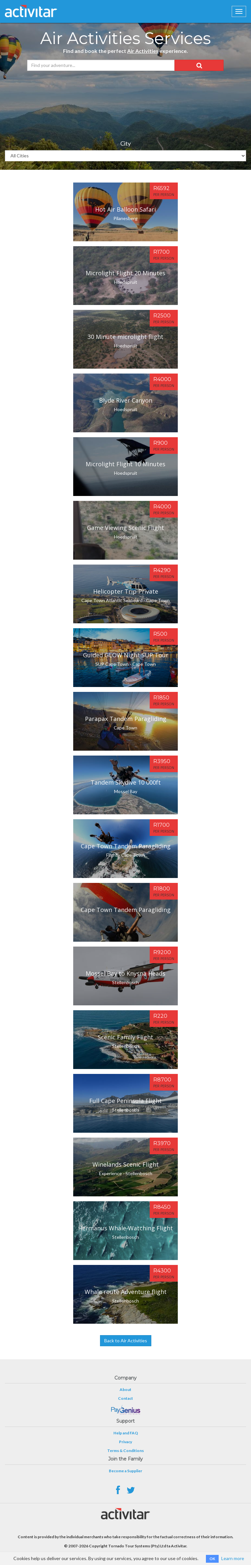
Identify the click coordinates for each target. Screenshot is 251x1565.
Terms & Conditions (125, 1450)
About (125, 1389)
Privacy (125, 1441)
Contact (125, 1398)
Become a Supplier (125, 1470)
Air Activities (143, 51)
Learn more (232, 1558)
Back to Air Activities (125, 1340)
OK (212, 1559)
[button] (199, 65)
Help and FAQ (125, 1432)
